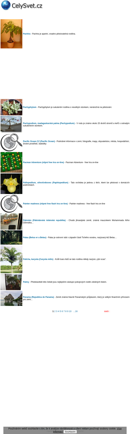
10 (70, 311)
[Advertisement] (65, 74)
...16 (75, 311)
